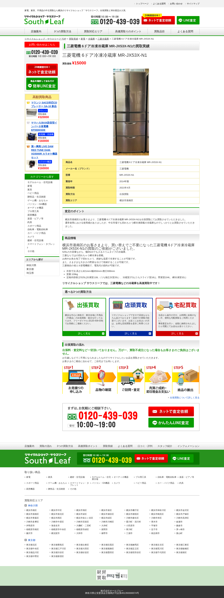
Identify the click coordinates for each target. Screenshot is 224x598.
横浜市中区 (56, 510)
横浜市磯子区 (132, 510)
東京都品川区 (32, 552)
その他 (30, 251)
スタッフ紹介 (165, 446)
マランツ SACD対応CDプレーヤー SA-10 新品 (44, 104)
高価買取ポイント (88, 446)
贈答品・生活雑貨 (36, 196)
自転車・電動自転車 (37, 229)
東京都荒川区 (157, 548)
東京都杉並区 (82, 552)
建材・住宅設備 (35, 240)
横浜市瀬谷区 (107, 514)
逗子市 (154, 529)
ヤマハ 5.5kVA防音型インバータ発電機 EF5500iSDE (44, 126)
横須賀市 (55, 533)
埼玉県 (30, 273)
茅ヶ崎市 (180, 529)
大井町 (104, 525)
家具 (29, 189)
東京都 (30, 269)
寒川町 (129, 529)
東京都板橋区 (182, 548)
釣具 (29, 222)
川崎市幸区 (156, 518)
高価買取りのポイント (128, 31)
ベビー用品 (33, 193)
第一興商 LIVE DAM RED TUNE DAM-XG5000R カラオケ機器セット (44, 152)
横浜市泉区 (106, 510)
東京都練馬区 (132, 545)
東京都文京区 (157, 545)
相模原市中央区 (58, 529)
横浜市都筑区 (132, 514)
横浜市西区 (56, 518)
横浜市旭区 (81, 510)
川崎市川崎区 (107, 522)
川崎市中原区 (57, 522)
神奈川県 (31, 265)
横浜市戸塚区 (182, 514)
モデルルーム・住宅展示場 (101, 478)
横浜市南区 (31, 510)
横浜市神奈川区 (158, 510)
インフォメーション (188, 446)
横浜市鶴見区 (157, 514)
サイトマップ (193, 3)
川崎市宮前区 (82, 522)
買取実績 (108, 446)
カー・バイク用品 (36, 233)
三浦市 (129, 533)
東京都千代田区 (158, 552)
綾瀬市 (179, 522)
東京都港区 (181, 552)
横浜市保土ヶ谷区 (84, 518)
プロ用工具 (33, 211)
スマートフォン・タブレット (79, 484)
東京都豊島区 (57, 545)
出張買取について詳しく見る (185, 397)
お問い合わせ (176, 3)
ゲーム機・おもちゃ (37, 200)
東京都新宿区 (57, 556)
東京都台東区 (82, 545)
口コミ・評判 (145, 446)
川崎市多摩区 (32, 522)
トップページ (142, 3)
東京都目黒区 (107, 545)
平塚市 (154, 525)
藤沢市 (29, 533)
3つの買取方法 (62, 31)
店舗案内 (36, 31)
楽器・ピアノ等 (35, 218)
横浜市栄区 (81, 514)
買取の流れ (46, 446)
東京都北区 (31, 545)
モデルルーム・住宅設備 (39, 182)
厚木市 (154, 522)
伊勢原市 (30, 525)
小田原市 (130, 525)
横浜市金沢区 (182, 510)
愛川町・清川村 (133, 522)
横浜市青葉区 (32, 518)
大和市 (79, 533)
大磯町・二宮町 (83, 525)
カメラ (30, 236)
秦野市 (104, 533)
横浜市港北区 (57, 514)
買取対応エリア (93, 31)
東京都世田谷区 (133, 552)
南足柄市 (155, 533)
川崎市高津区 (182, 518)
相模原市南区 (32, 529)
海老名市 (55, 525)
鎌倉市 (179, 525)
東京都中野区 (32, 556)
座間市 (104, 529)
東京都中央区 (32, 548)
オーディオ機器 (35, 207)
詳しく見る (84, 333)
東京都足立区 (132, 548)
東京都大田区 (82, 548)
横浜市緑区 (106, 518)
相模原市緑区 (82, 529)
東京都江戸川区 (58, 548)
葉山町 (179, 533)
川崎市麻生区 (132, 518)
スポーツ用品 (34, 226)
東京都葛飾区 (107, 548)
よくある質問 (159, 3)
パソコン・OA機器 (37, 204)
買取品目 (159, 31)
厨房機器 (32, 215)
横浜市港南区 (32, 514)
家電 (29, 186)
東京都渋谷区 (57, 552)
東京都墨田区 (107, 552)
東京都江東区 (182, 545)
